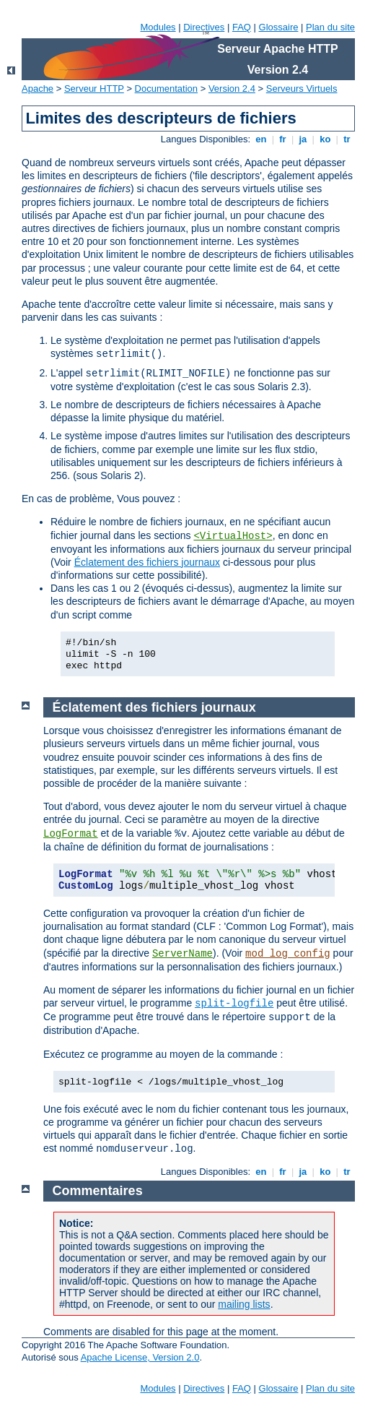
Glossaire (279, 27)
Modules (157, 27)
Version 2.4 (231, 88)
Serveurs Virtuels (302, 88)
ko (325, 139)
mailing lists (244, 1304)
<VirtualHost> (232, 536)
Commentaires (98, 1191)
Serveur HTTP (94, 88)
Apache (37, 88)
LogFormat (70, 834)
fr (283, 139)
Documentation (166, 88)
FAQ (241, 27)
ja (302, 139)
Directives (203, 27)
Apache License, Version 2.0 (140, 1357)
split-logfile (234, 1003)
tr (347, 139)
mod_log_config (287, 954)
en (261, 139)
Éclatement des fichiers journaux (147, 562)
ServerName (182, 954)
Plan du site (330, 27)
